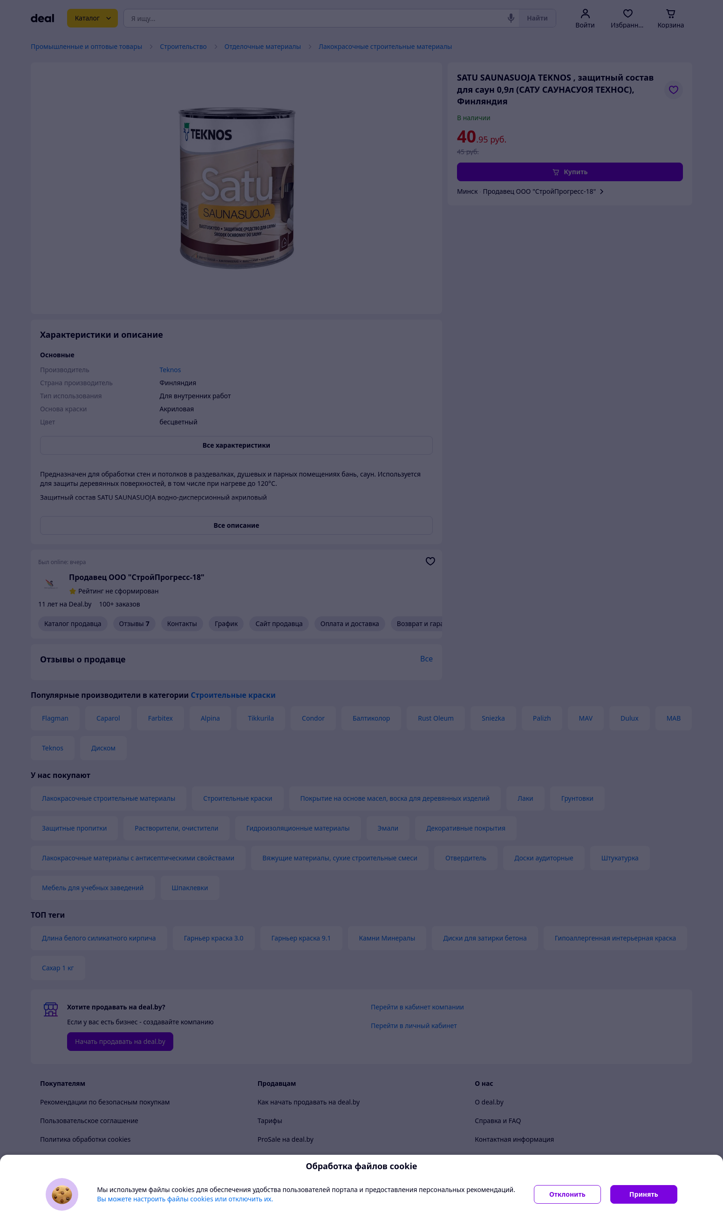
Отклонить (567, 1194)
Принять (643, 1194)
